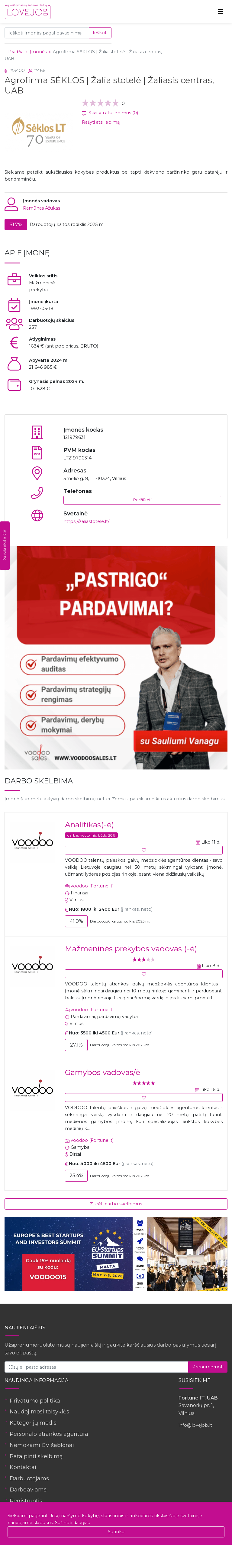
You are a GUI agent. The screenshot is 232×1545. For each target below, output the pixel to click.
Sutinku (116, 1531)
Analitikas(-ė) (89, 824)
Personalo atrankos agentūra (49, 1434)
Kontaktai (23, 1467)
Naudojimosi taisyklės (39, 1411)
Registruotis (26, 1501)
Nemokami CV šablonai (42, 1445)
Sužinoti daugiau (72, 1522)
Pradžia (16, 51)
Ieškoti (100, 32)
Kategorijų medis (33, 1422)
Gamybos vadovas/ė (102, 1072)
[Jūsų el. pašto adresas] (96, 1367)
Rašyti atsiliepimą (101, 122)
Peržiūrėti (142, 500)
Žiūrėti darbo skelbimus (116, 1204)
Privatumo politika (35, 1400)
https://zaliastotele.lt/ (86, 521)
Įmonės (38, 51)
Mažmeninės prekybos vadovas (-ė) (131, 948)
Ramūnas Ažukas (41, 208)
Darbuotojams (29, 1478)
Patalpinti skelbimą (36, 1456)
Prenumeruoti (208, 1367)
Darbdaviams (28, 1489)
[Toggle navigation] (220, 11)
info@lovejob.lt (195, 1425)
